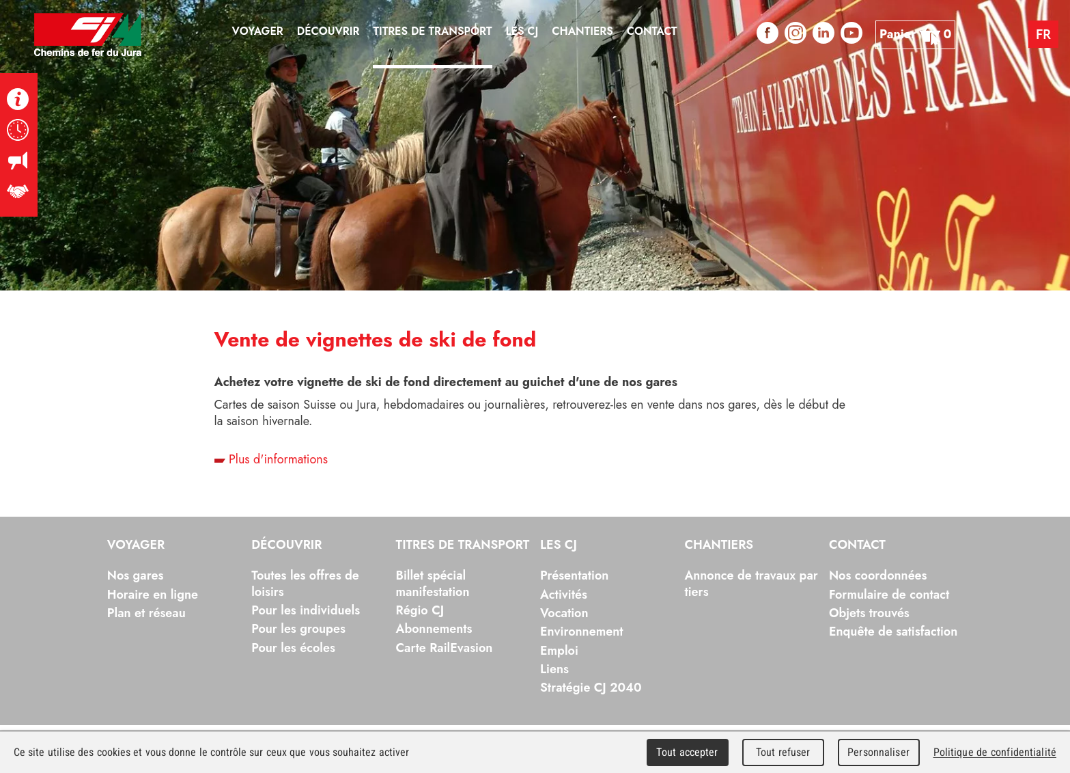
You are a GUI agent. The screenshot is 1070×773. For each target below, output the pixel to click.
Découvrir (286, 545)
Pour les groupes (298, 629)
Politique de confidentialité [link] (994, 752)
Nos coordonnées (878, 575)
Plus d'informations (271, 459)
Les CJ (558, 545)
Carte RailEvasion (444, 648)
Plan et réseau (146, 613)
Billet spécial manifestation (433, 583)
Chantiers (718, 545)
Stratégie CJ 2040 (591, 687)
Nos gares (135, 575)
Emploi (559, 651)
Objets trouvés (869, 613)
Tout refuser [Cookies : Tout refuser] (783, 752)
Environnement (581, 631)
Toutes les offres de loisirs (305, 583)
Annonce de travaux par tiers (750, 583)
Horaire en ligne (152, 595)
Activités (563, 595)
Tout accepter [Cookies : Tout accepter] (687, 752)
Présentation (574, 575)
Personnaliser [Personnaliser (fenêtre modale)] (878, 752)
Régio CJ (420, 610)
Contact (857, 545)
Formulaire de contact (889, 595)
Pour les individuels (305, 610)
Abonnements (434, 629)
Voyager (136, 545)
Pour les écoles (293, 648)
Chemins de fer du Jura (88, 34)
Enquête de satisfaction (893, 631)
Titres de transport (463, 545)
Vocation (564, 613)
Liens (554, 669)
